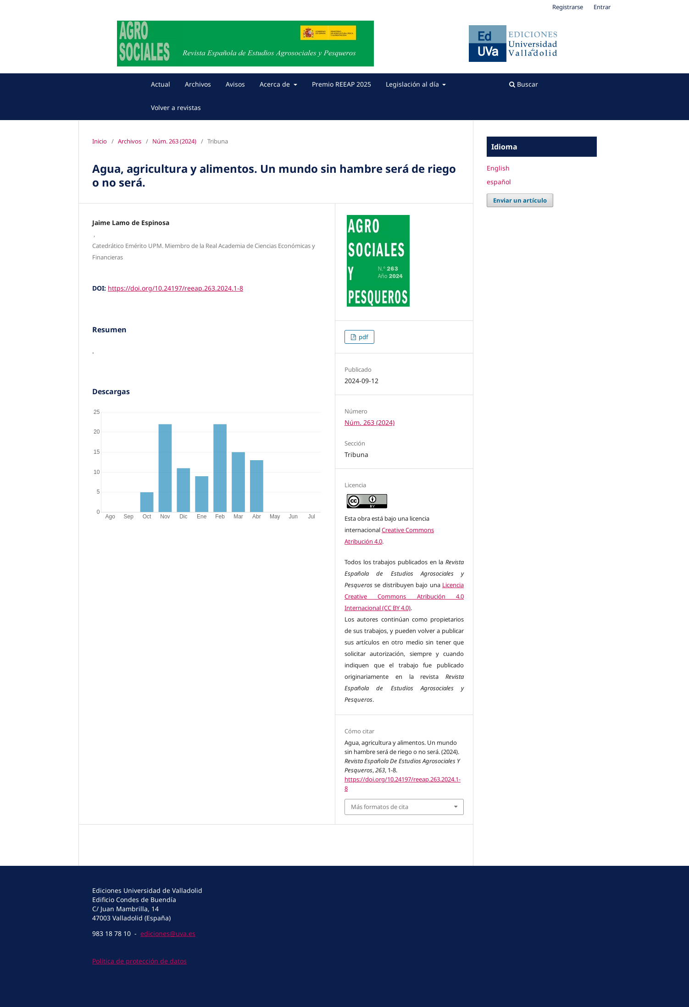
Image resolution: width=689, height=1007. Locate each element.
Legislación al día (413, 84)
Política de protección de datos (139, 961)
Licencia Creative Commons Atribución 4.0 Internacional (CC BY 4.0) (404, 596)
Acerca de (276, 84)
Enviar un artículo (520, 200)
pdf (362, 337)
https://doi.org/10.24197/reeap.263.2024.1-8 (175, 288)
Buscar (523, 84)
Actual (160, 84)
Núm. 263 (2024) (174, 141)
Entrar (602, 7)
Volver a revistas (176, 107)
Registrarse (567, 7)
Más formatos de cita (379, 807)
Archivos (198, 84)
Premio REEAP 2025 (341, 84)
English (498, 168)
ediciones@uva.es (167, 933)
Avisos (235, 84)
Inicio (99, 141)
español (499, 181)
